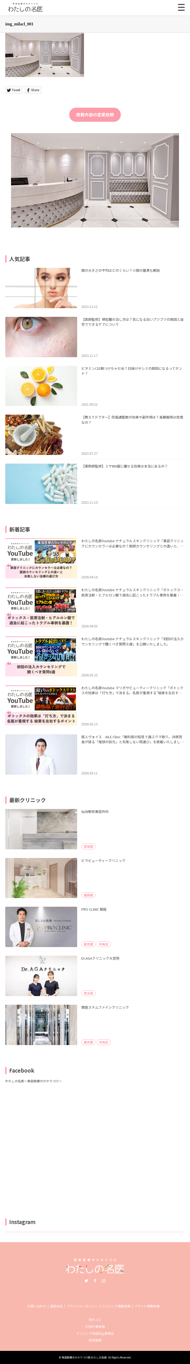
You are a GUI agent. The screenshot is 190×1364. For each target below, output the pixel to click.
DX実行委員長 (95, 1326)
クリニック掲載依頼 (116, 1306)
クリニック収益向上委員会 (95, 1333)
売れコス (95, 1319)
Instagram (103, 1281)
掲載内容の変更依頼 (95, 114)
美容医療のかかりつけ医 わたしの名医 (84, 1357)
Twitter (86, 1281)
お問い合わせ (36, 1306)
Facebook (95, 1281)
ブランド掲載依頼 (147, 1306)
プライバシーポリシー (82, 1306)
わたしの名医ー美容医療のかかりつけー (33, 1081)
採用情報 (95, 1340)
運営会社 (56, 1306)
